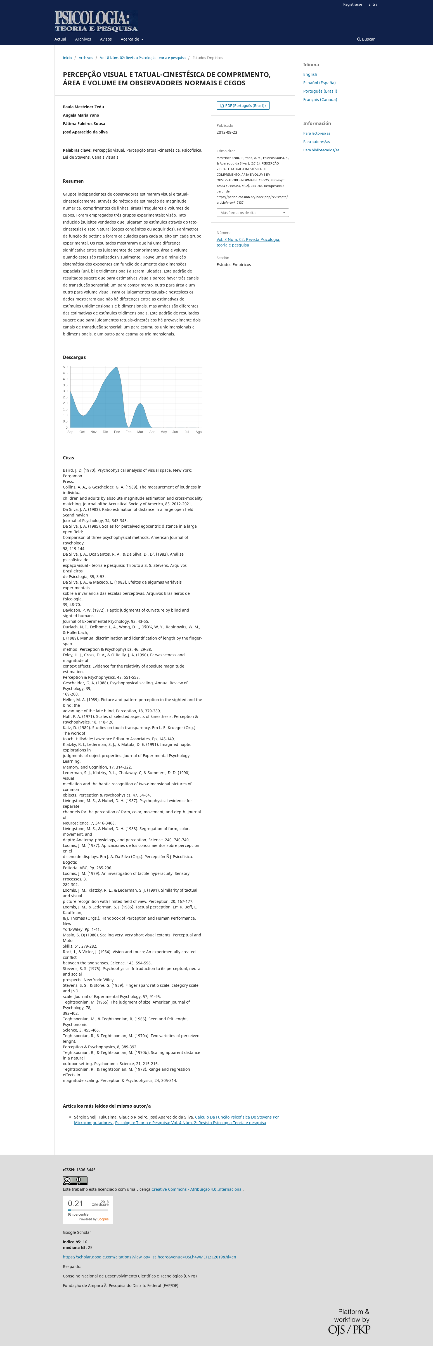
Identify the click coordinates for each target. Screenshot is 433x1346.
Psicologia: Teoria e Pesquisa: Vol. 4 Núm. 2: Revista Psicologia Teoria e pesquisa (190, 1122)
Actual (60, 39)
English (310, 74)
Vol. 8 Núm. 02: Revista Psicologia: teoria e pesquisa (143, 57)
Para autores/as (316, 141)
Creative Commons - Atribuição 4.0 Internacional (197, 1189)
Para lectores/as (316, 133)
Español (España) (319, 82)
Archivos (83, 39)
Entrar (373, 4)
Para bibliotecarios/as (321, 149)
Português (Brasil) (320, 91)
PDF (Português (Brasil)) (245, 105)
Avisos (106, 39)
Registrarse (352, 4)
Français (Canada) (320, 99)
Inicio (67, 57)
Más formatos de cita (238, 212)
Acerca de (130, 39)
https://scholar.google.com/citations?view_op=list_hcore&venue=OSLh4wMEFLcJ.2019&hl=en (149, 1257)
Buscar (366, 39)
